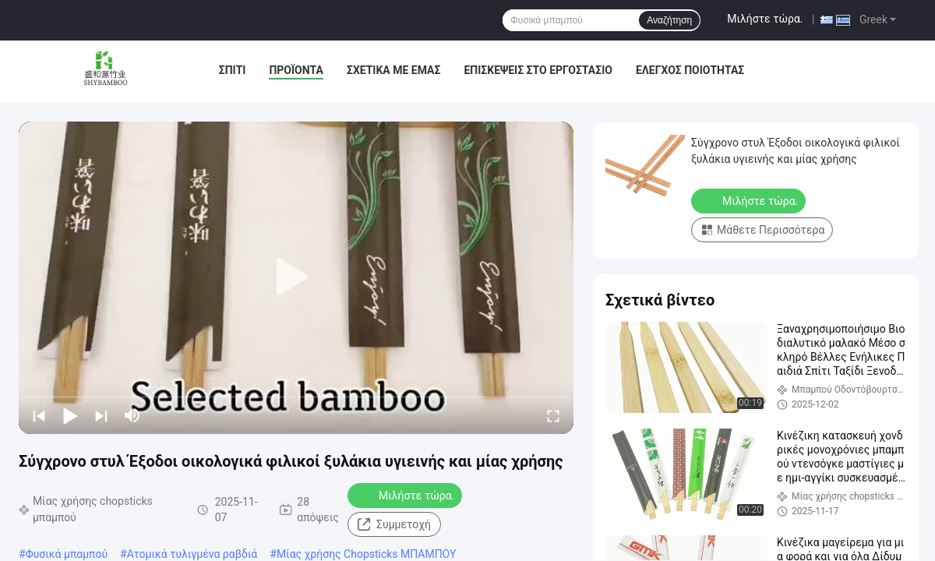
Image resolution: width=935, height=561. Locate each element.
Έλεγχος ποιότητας (690, 70)
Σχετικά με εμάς (393, 70)
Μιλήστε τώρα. (765, 18)
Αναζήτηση (669, 20)
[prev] (39, 415)
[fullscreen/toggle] (553, 415)
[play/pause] (70, 415)
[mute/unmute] (132, 415)
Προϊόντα (296, 70)
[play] (296, 277)
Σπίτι (232, 70)
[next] (101, 415)
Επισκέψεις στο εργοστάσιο (538, 70)
